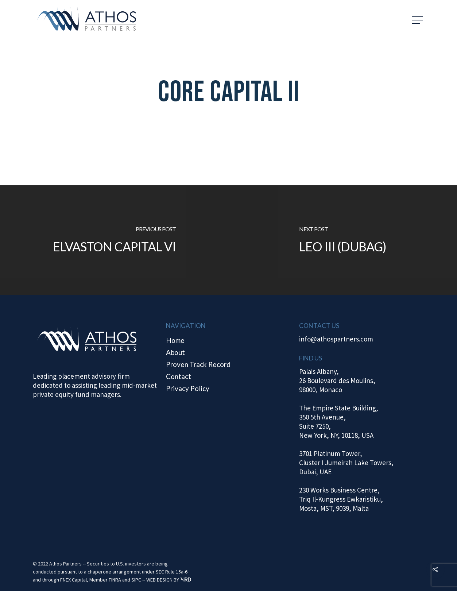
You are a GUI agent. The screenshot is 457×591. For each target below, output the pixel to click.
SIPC (136, 579)
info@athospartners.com (336, 339)
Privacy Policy (187, 388)
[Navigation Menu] (418, 20)
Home (175, 340)
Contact (178, 376)
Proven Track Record (198, 364)
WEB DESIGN (159, 579)
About (175, 352)
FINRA (115, 579)
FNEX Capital (73, 579)
